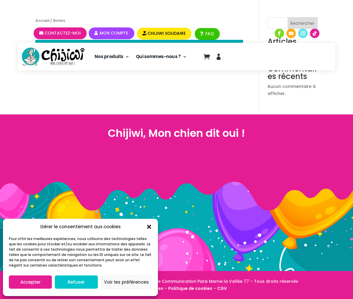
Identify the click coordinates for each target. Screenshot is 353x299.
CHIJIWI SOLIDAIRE (167, 33)
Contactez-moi (62, 33)
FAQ (209, 34)
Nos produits (109, 56)
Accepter (30, 282)
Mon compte (114, 33)
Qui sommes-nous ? (158, 56)
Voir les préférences (126, 282)
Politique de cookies (190, 288)
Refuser (76, 282)
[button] (149, 227)
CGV (222, 288)
